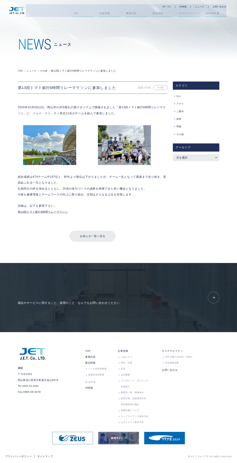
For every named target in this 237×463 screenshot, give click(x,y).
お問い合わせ (225, 6)
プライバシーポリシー (18, 456)
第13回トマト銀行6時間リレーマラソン (44, 211)
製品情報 (90, 363)
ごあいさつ (126, 357)
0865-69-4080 (31, 386)
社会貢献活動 (172, 363)
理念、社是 (126, 363)
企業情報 (123, 351)
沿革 (123, 369)
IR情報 (188, 6)
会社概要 (125, 375)
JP (169, 6)
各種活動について (130, 410)
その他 (180, 135)
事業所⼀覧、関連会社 (132, 393)
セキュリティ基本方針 (132, 422)
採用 (179, 119)
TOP (88, 351)
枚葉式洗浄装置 (96, 375)
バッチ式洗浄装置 (97, 369)
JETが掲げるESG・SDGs (178, 357)
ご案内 (180, 111)
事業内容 (90, 357)
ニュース (204, 6)
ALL (178, 96)
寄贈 (179, 127)
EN (174, 6)
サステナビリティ (172, 351)
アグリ (180, 104)
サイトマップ (45, 456)
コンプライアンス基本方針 (134, 416)
